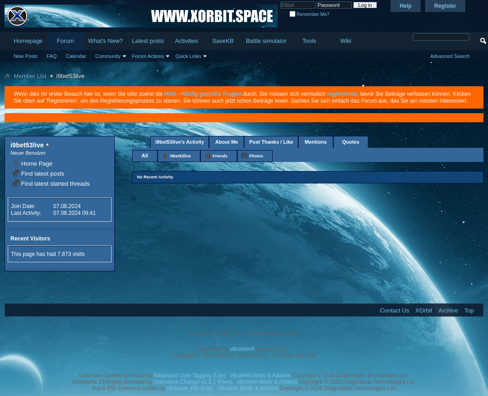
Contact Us (394, 310)
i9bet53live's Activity (179, 142)
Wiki (345, 40)
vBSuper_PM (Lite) (190, 388)
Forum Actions (148, 56)
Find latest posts (38, 173)
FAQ (52, 56)
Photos (256, 156)
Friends (220, 156)
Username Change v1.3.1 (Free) (192, 382)
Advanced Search (450, 56)
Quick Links (188, 56)
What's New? (105, 40)
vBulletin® (242, 349)
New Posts (26, 56)
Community (108, 56)
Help (406, 6)
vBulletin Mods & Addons (260, 375)
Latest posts (148, 40)
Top (469, 310)
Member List (30, 76)
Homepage (28, 40)
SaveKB (223, 40)
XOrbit (424, 310)
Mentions (315, 142)
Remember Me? (309, 14)
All (145, 155)
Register (445, 6)
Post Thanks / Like (271, 142)
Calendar (76, 56)
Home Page (32, 163)
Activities (186, 40)
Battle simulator (266, 40)
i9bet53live (180, 156)
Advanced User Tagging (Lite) (189, 375)
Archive (448, 310)
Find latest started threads (51, 183)
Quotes (351, 142)
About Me (226, 142)
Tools (309, 40)
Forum (65, 40)
